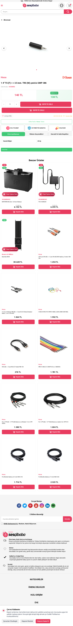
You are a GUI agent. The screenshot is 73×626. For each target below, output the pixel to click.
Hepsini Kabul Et (43, 621)
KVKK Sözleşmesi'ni (11, 524)
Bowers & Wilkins (7, 254)
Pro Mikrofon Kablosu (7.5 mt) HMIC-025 (48, 477)
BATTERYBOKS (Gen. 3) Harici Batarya (12, 201)
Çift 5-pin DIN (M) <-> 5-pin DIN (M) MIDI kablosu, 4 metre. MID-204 (54, 257)
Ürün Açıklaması (13, 134)
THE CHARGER (42, 201)
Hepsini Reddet (27, 621)
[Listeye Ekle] (7, 116)
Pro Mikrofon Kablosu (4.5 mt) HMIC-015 (12, 477)
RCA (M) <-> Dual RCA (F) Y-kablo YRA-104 (13, 366)
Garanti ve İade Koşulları (60, 134)
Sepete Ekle (46, 104)
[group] (36, 46)
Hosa (3, 77)
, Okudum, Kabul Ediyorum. (19, 524)
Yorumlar (4, 149)
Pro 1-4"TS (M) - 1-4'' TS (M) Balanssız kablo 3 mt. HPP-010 (53, 422)
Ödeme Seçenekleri (36, 134)
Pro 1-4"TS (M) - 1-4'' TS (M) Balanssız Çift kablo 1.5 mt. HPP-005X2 (17, 422)
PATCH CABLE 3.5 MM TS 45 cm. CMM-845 (49, 366)
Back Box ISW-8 (6, 256)
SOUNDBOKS (6, 199)
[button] (36, 69)
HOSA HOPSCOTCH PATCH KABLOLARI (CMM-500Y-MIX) (53, 311)
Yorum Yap (69, 116)
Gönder (67, 519)
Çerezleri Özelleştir (10, 621)
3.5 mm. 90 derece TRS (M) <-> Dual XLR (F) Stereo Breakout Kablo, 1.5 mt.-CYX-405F (17, 312)
